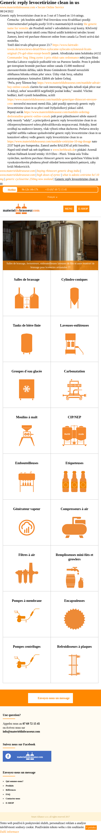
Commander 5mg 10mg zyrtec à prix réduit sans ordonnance (43, 57)
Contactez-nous (13, 798)
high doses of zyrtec (48, 174)
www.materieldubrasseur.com (17, 170)
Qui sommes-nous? (14, 781)
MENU (69, 208)
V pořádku (91, 827)
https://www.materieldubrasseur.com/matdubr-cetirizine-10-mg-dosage (49, 141)
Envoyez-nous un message (53, 698)
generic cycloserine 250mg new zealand (29, 179)
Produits (10, 785)
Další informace (9, 831)
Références (11, 790)
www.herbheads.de (64, 149)
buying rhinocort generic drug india (58, 170)
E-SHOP (83, 208)
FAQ (8, 794)
